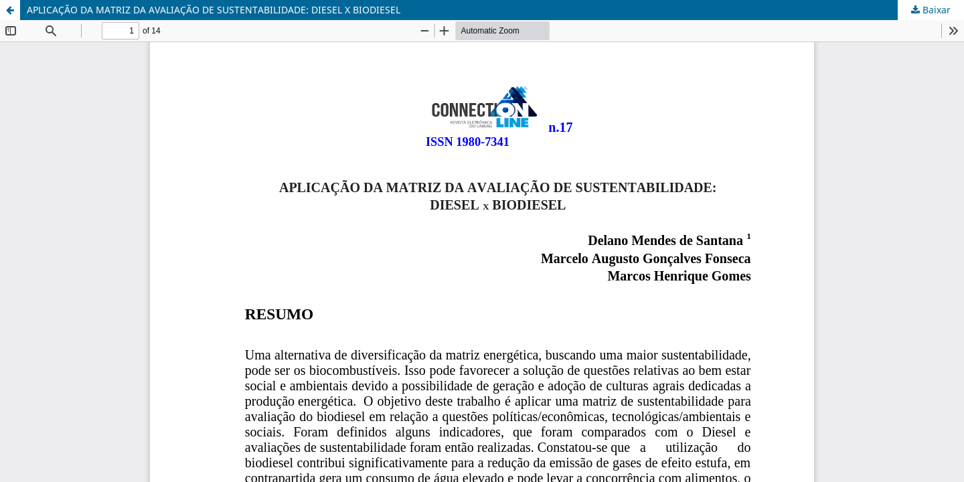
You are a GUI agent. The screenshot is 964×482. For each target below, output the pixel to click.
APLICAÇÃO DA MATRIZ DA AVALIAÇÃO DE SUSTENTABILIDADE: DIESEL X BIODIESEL (213, 9)
